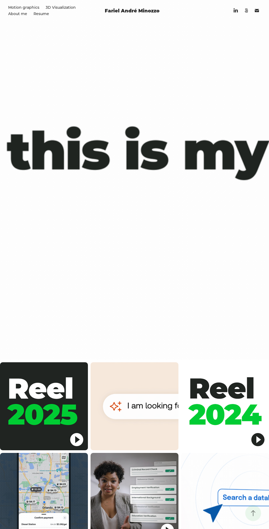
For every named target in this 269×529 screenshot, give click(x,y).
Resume (41, 13)
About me (17, 13)
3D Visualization (61, 7)
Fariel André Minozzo (132, 10)
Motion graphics (23, 7)
